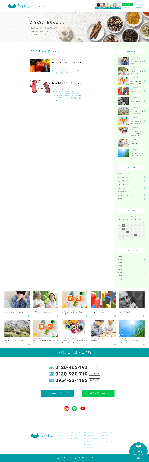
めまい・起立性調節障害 (91, 438)
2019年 (120, 279)
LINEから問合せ (127, 4)
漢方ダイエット (72, 435)
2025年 (120, 259)
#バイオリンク (69, 71)
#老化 (57, 73)
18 (127, 232)
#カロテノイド (59, 71)
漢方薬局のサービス (90, 435)
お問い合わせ (127, 7)
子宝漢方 (61, 432)
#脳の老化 (78, 96)
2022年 (120, 269)
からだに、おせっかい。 (74, 432)
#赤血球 (62, 73)
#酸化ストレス (59, 100)
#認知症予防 (58, 98)
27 (135, 235)
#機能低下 (66, 96)
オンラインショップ (107, 438)
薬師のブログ (66, 68)
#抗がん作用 (75, 94)
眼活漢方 (61, 435)
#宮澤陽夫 (68, 94)
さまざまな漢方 (72, 438)
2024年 (120, 262)
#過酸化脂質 (73, 98)
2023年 (120, 266)
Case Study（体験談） (108, 432)
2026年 (120, 256)
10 (123, 229)
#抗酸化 (77, 71)
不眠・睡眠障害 (89, 448)
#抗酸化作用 (58, 96)
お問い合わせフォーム (57, 393)
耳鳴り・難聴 (88, 441)
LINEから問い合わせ (91, 393)
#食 (67, 73)
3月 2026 (131, 216)
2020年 (120, 276)
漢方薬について (89, 432)
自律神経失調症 (89, 444)
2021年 (120, 272)
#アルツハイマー (60, 91)
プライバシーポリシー (107, 441)
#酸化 (79, 98)
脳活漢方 (61, 438)
